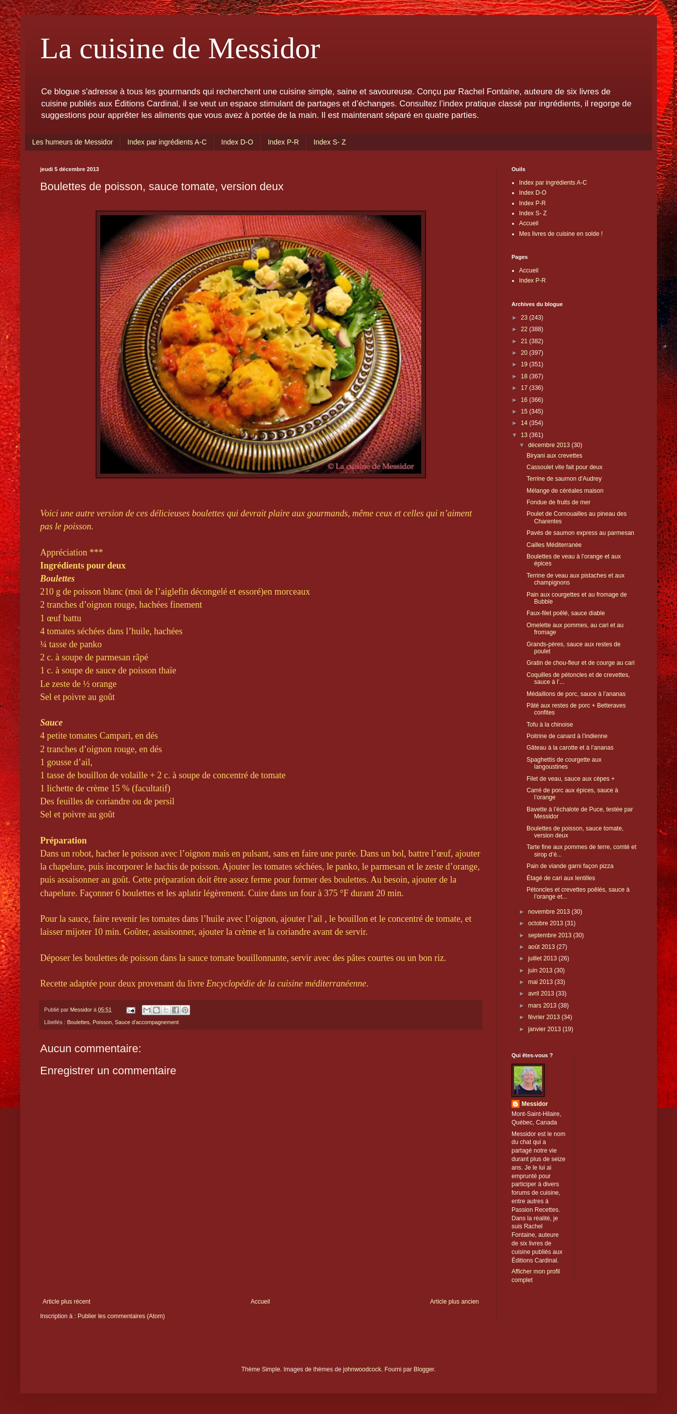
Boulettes (78, 1022)
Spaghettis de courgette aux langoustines (564, 763)
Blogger (424, 1369)
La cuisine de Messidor (180, 48)
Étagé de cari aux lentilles (561, 878)
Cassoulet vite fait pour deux (564, 467)
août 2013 (542, 946)
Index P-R (283, 142)
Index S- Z (329, 142)
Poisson (102, 1022)
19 (525, 364)
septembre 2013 (550, 935)
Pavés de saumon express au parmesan (580, 532)
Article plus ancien (454, 1301)
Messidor (535, 1103)
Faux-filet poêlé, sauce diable (566, 613)
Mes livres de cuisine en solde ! (561, 233)
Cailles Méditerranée (554, 544)
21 (525, 341)
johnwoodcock (362, 1369)
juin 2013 (541, 970)
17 (525, 387)
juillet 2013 (543, 958)
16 (525, 399)
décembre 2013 (550, 445)
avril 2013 (542, 993)
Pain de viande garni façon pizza (570, 866)
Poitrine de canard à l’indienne (567, 736)
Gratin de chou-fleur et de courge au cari (580, 662)
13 (525, 435)
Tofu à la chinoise (550, 724)
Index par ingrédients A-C (167, 142)
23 (525, 317)
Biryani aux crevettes (554, 455)
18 (525, 376)
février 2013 (545, 1017)
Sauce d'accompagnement (147, 1022)
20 (525, 352)
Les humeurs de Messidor (72, 142)
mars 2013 (543, 1005)
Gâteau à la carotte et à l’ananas (570, 747)
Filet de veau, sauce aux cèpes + (571, 778)
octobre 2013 (546, 923)
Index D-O (237, 142)
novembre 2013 (550, 911)
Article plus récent (66, 1301)
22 (525, 329)
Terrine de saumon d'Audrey (564, 478)
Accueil (260, 1301)
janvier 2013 (545, 1029)
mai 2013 (541, 981)
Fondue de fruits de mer (558, 502)
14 (525, 423)
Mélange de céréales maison (565, 490)
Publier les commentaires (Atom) (121, 1316)
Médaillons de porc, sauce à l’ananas (576, 693)
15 (525, 411)
